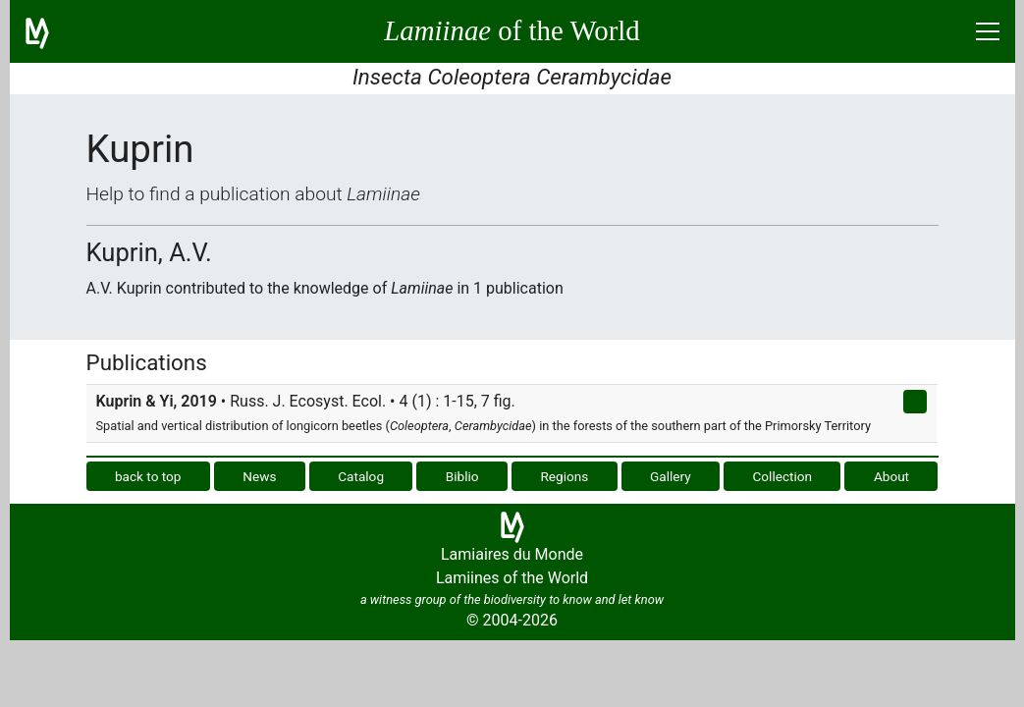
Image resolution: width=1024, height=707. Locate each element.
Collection (783, 476)
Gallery (670, 476)
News (259, 476)
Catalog (361, 476)
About (891, 476)
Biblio (462, 476)
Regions (564, 476)
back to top (148, 476)
